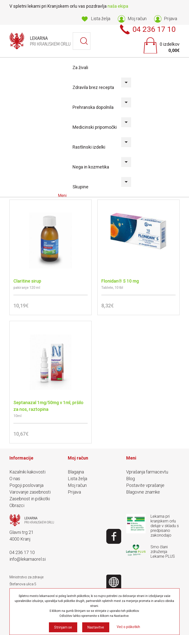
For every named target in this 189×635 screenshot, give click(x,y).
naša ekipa (118, 6)
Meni (63, 195)
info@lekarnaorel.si (27, 559)
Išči (84, 41)
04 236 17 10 (22, 552)
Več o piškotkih (128, 627)
